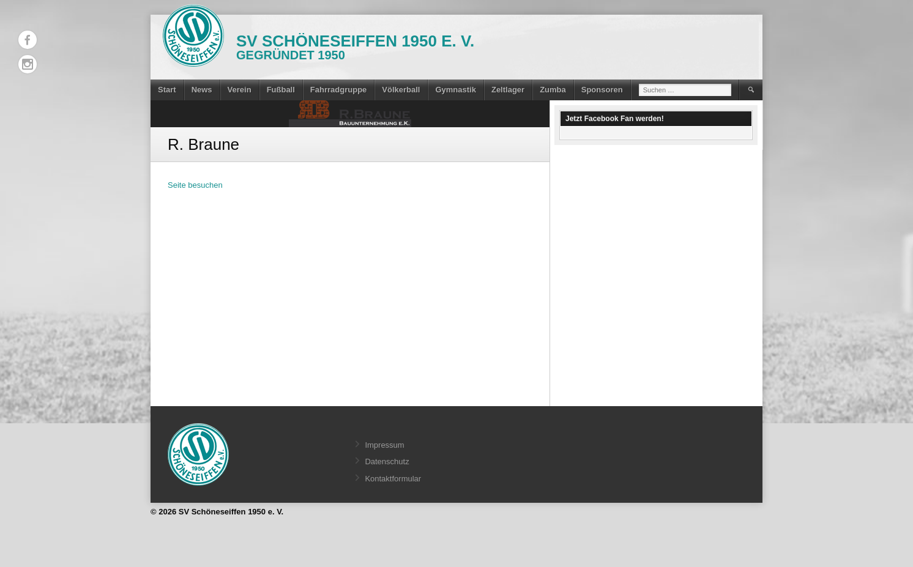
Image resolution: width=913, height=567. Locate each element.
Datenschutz (387, 461)
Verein (240, 89)
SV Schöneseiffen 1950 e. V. (355, 41)
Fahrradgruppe (338, 89)
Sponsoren (602, 89)
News (202, 89)
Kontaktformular (393, 478)
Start (167, 89)
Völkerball (401, 89)
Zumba (553, 89)
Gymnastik (455, 89)
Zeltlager (507, 89)
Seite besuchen (195, 185)
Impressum (384, 445)
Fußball (281, 89)
